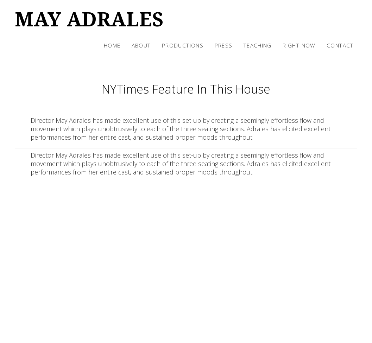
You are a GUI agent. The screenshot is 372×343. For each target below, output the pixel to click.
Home (112, 45)
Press (224, 45)
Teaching (258, 45)
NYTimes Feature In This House (186, 89)
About (141, 45)
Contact (340, 45)
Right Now (299, 45)
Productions (182, 45)
